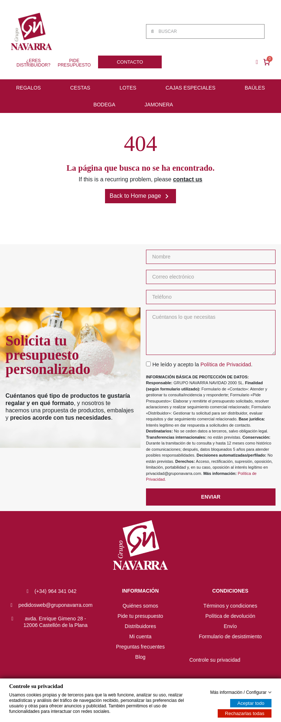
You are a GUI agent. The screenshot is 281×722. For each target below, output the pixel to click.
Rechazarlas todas (245, 713)
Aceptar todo (251, 703)
